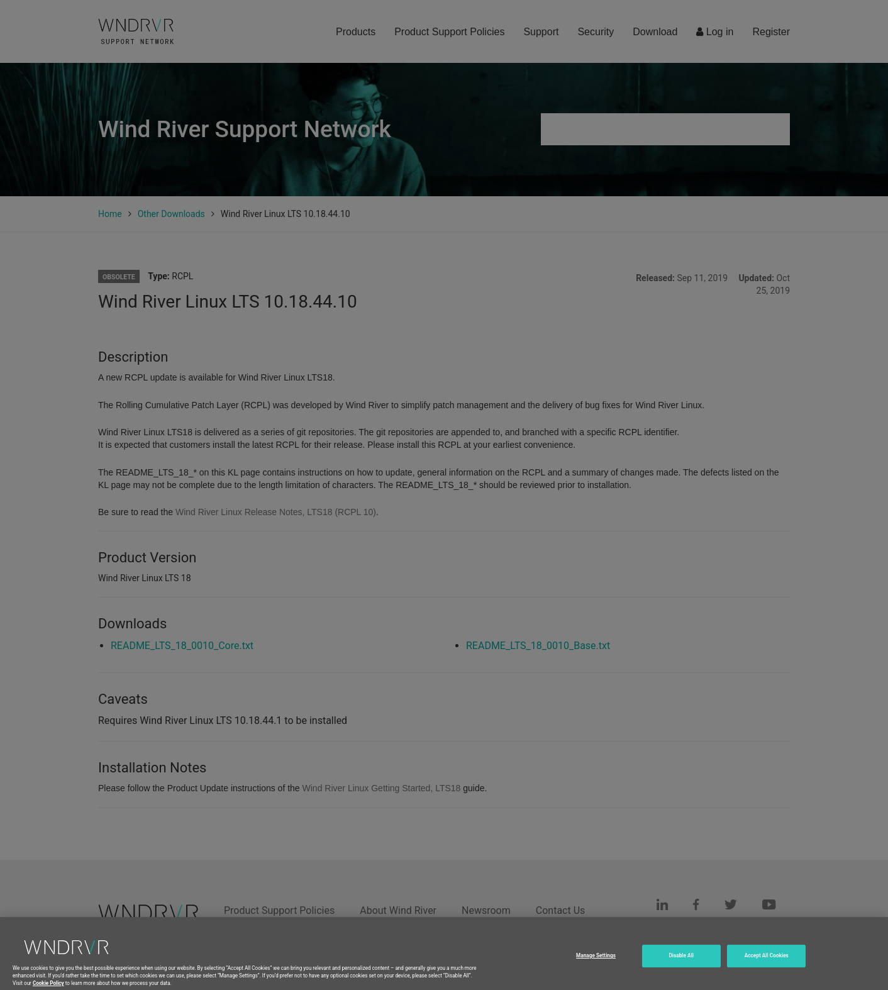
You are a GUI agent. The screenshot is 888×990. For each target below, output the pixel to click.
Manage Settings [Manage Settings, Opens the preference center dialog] (596, 961)
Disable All (681, 961)
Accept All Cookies (767, 961)
